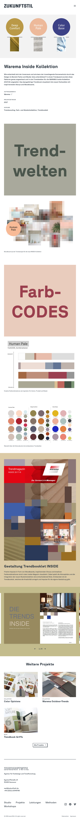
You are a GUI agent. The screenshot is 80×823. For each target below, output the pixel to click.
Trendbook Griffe (13, 737)
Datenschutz (65, 816)
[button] (35, 649)
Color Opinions (12, 701)
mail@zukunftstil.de (11, 788)
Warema (7, 94)
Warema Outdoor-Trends (55, 701)
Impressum (73, 816)
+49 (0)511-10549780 (12, 790)
